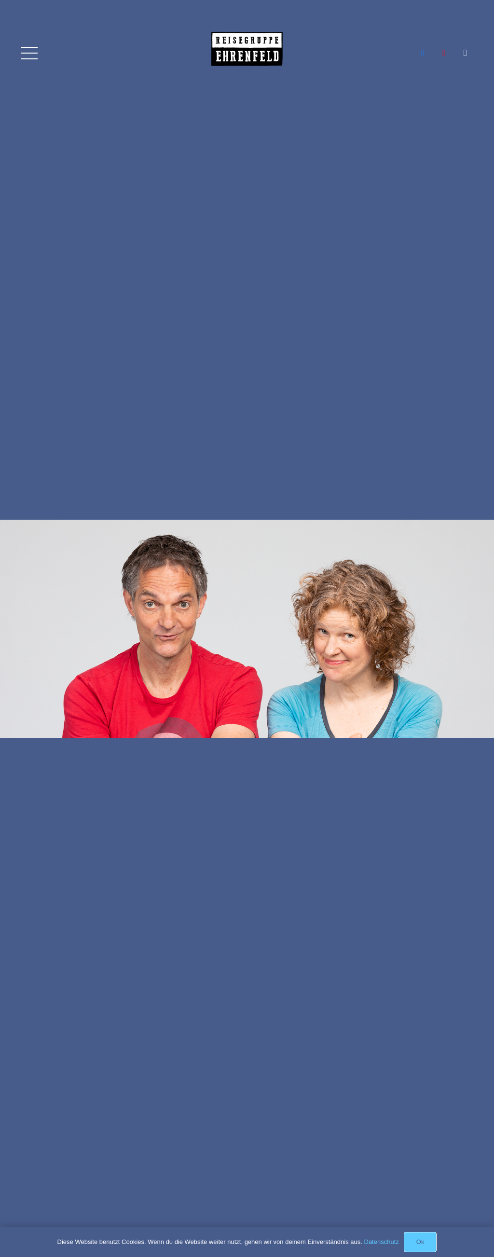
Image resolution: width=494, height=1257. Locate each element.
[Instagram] (465, 53)
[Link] (247, 60)
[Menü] (29, 53)
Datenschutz (381, 1241)
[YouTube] (444, 53)
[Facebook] (422, 53)
